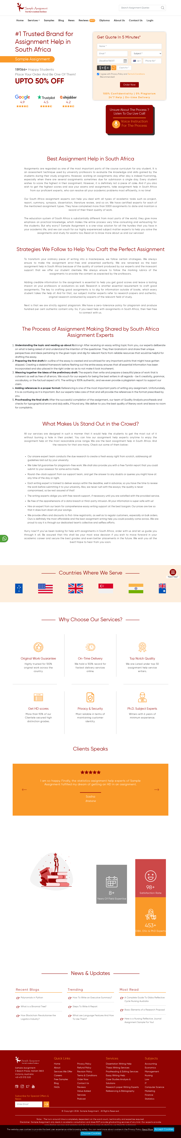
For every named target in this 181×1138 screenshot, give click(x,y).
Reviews (87, 20)
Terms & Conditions (87, 1075)
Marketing (150, 1091)
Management (152, 1072)
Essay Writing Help (115, 1075)
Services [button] (33, 20)
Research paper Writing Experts (122, 1087)
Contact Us (135, 20)
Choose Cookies (91, 1133)
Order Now (129, 85)
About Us (119, 20)
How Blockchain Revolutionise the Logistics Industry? (38, 1017)
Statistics (149, 1099)
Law (147, 1079)
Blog (61, 20)
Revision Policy (84, 1072)
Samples (49, 20)
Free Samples (61, 1079)
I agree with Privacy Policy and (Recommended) (122, 75)
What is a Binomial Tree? (33, 1006)
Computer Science (154, 1087)
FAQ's (57, 1087)
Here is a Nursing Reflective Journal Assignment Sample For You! (143, 1020)
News (71, 20)
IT (146, 1083)
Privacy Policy (84, 1064)
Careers (58, 1075)
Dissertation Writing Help (119, 1064)
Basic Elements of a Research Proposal (145, 1010)
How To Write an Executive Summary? (92, 998)
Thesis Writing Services (117, 1068)
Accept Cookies (164, 1129)
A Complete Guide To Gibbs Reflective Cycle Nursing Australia (145, 999)
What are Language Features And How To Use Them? (93, 1017)
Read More (147, 1130)
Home (20, 20)
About (57, 1068)
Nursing (149, 1075)
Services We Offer (63, 1072)
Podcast (81, 1099)
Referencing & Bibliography (120, 1091)
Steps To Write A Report (85, 1006)
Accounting (151, 1064)
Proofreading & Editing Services (122, 1072)
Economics (150, 1068)
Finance (149, 1095)
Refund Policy (84, 1068)
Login (150, 20)
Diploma (104, 20)
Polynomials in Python (32, 998)
